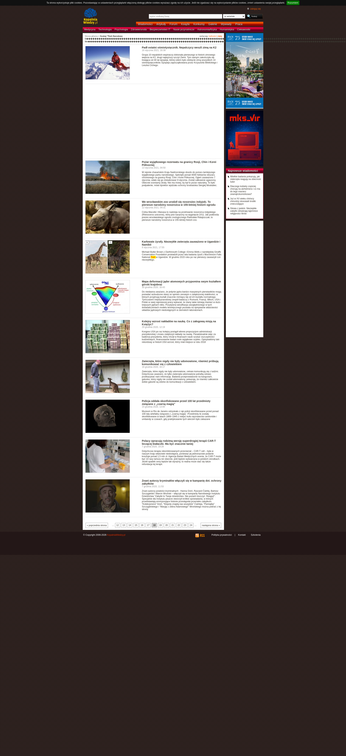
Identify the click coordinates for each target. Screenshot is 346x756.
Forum (174, 24)
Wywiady (226, 24)
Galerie (212, 24)
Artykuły (161, 24)
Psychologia (121, 29)
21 (172, 525)
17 (148, 525)
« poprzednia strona (97, 525)
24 (191, 525)
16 (142, 525)
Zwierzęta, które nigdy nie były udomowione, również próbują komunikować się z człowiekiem (180, 363)
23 (185, 525)
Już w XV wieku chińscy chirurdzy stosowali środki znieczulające (243, 201)
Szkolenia (255, 535)
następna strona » (211, 525)
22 (179, 525)
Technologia (105, 29)
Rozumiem (293, 2)
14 (130, 525)
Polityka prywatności (221, 535)
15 (136, 525)
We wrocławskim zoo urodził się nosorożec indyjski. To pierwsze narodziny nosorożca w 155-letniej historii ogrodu (179, 203)
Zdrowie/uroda (139, 29)
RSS (202, 535)
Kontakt (242, 535)
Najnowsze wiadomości (243, 170)
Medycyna (89, 29)
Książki (185, 24)
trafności (212, 36)
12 (117, 525)
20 (166, 525)
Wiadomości (145, 24)
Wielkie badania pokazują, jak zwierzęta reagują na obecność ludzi (245, 179)
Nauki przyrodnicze (183, 29)
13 (123, 525)
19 (160, 525)
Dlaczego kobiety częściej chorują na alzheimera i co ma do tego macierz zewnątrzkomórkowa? (245, 190)
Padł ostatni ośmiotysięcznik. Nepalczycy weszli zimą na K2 (179, 47)
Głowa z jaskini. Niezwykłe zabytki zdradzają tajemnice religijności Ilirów (244, 211)
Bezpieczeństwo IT (160, 29)
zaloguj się (255, 8)
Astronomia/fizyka (207, 29)
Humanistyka (227, 29)
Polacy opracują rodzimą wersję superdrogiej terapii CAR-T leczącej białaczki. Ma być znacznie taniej (179, 442)
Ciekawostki (243, 29)
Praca (239, 24)
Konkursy (199, 24)
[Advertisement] (35, 121)
